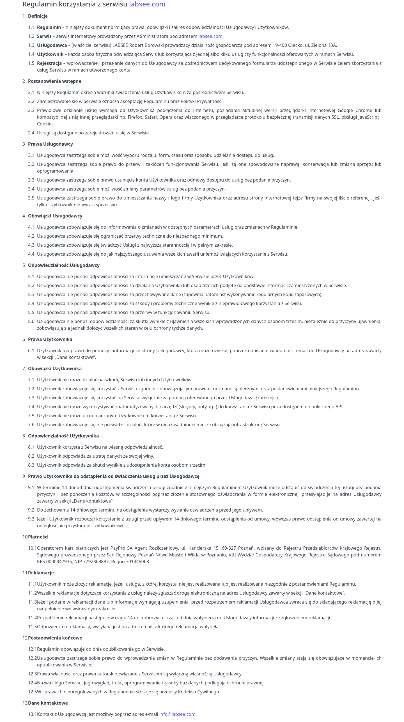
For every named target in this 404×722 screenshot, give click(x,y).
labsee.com (210, 36)
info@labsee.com (177, 714)
